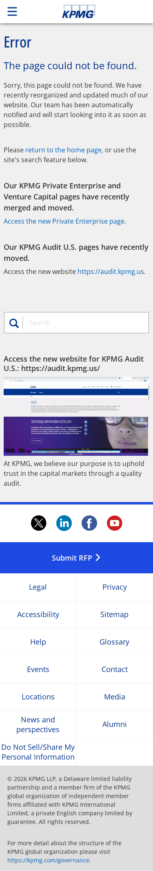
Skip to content (92, 11)
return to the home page (63, 149)
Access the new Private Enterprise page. (65, 221)
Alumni (114, 724)
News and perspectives (38, 724)
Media (114, 697)
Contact (115, 669)
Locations (38, 697)
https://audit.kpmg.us (111, 271)
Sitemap (114, 615)
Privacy (114, 587)
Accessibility (38, 615)
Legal (38, 587)
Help (38, 642)
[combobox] (84, 322)
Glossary (114, 642)
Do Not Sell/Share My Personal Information (38, 751)
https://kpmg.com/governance (48, 860)
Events (38, 669)
